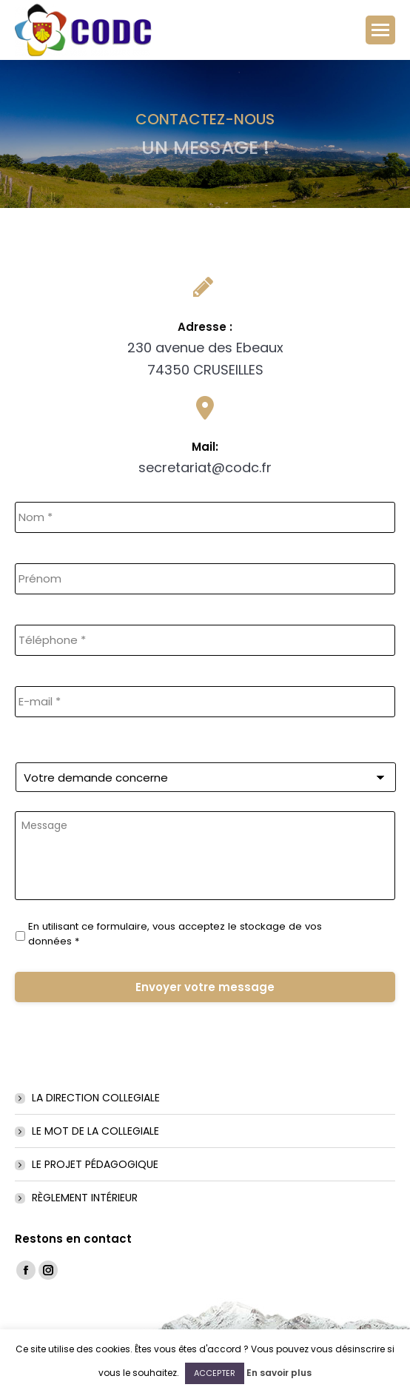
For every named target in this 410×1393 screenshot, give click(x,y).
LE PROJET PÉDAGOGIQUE (95, 1164)
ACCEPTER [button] (214, 1373)
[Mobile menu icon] (380, 30)
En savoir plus (279, 1372)
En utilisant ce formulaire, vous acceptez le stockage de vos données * (175, 933)
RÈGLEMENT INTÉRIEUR (85, 1197)
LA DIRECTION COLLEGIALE (96, 1097)
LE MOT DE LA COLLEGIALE (95, 1131)
